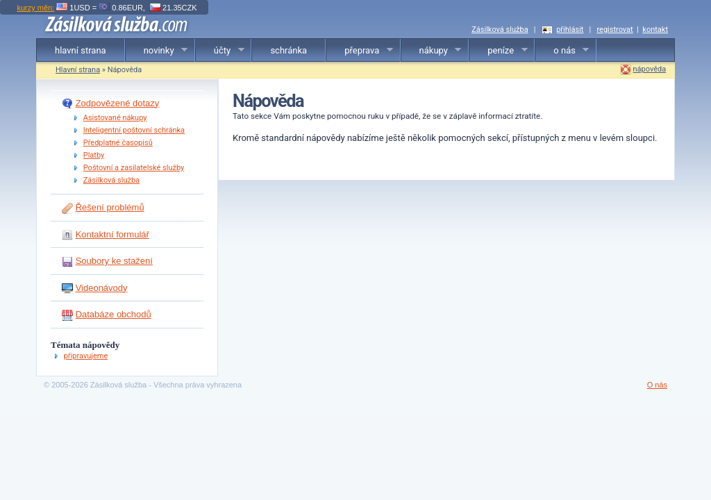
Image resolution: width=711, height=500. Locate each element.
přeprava (359, 50)
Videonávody (102, 288)
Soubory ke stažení (114, 261)
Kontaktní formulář (112, 234)
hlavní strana (80, 50)
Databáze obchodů (113, 314)
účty (220, 50)
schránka (288, 50)
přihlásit (569, 29)
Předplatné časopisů (118, 142)
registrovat (614, 29)
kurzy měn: (35, 7)
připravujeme (86, 355)
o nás (562, 50)
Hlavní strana (78, 69)
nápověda (650, 69)
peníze (498, 50)
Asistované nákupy (115, 117)
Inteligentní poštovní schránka (134, 130)
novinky (156, 50)
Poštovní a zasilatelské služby (134, 167)
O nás (657, 385)
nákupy (431, 50)
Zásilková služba (499, 29)
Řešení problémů (110, 207)
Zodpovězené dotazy (118, 103)
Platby (94, 155)
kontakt (655, 29)
